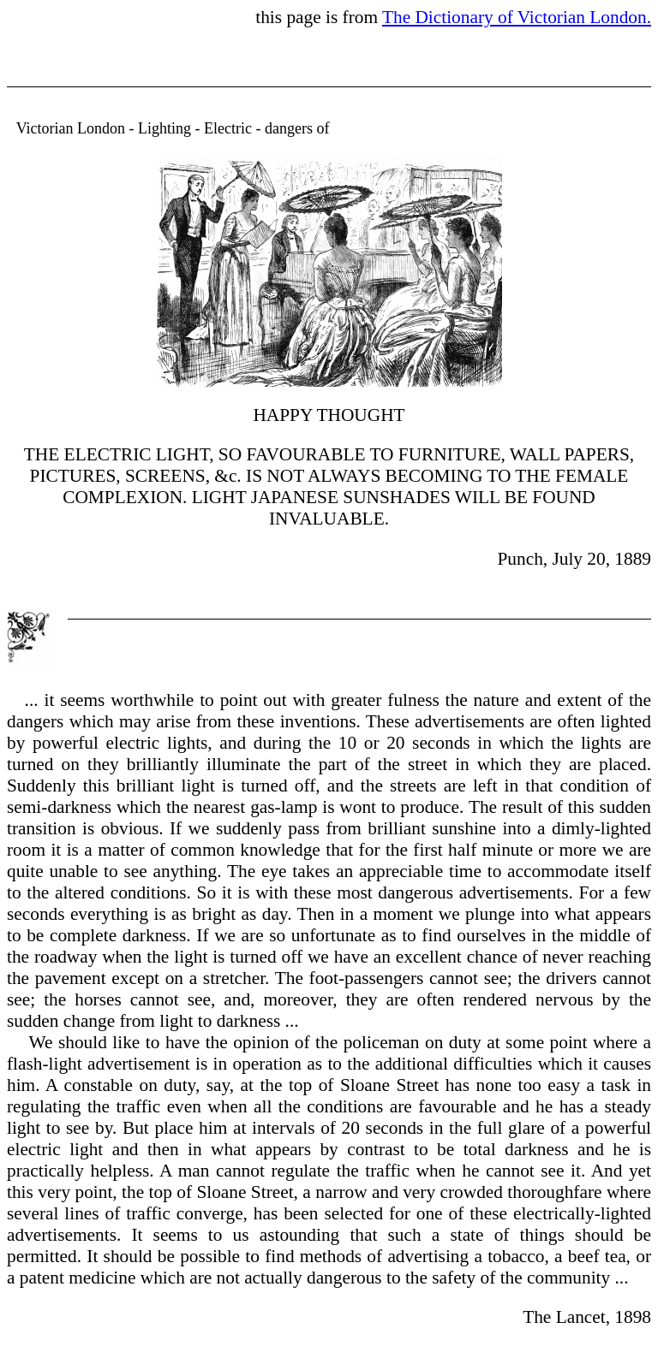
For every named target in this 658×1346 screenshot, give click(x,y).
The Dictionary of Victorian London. (516, 17)
